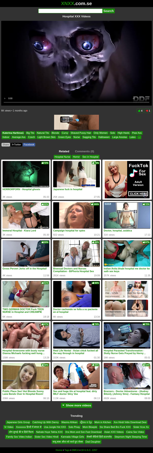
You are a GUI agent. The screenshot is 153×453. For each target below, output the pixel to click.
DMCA (75, 450)
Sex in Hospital (90, 157)
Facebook (29, 144)
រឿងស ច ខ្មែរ (86, 422)
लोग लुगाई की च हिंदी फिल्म (21, 432)
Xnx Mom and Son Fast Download (83, 432)
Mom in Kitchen (103, 422)
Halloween (104, 137)
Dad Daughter (93, 441)
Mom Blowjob (90, 427)
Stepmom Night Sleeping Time (130, 436)
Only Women (100, 133)
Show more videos (76, 405)
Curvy (65, 133)
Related (64, 151)
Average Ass (18, 137)
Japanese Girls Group (18, 422)
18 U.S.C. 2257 (89, 450)
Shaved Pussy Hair (81, 133)
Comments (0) (84, 151)
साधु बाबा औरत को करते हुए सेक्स (68, 441)
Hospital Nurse (62, 157)
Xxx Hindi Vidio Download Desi (130, 422)
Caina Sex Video (135, 432)
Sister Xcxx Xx (141, 427)
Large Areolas (119, 137)
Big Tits (30, 133)
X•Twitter (16, 144)
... (139, 137)
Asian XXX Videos (114, 432)
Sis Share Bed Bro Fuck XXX (115, 427)
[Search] (70, 11)
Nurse (77, 137)
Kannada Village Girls (72, 436)
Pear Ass (137, 133)
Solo (112, 133)
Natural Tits (43, 133)
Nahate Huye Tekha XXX (49, 432)
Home (59, 450)
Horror (76, 157)
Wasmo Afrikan (69, 422)
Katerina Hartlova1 (13, 133)
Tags (67, 450)
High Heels (123, 133)
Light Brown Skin (46, 137)
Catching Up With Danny (45, 422)
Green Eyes (64, 137)
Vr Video (8, 427)
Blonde (55, 133)
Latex (133, 137)
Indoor (6, 137)
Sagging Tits (89, 137)
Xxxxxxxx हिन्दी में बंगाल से (28, 427)
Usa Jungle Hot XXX (55, 427)
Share (6, 144)
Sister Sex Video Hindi (46, 436)
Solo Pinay (74, 427)
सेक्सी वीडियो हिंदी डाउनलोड (99, 436)
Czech (31, 137)
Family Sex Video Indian (19, 436)
